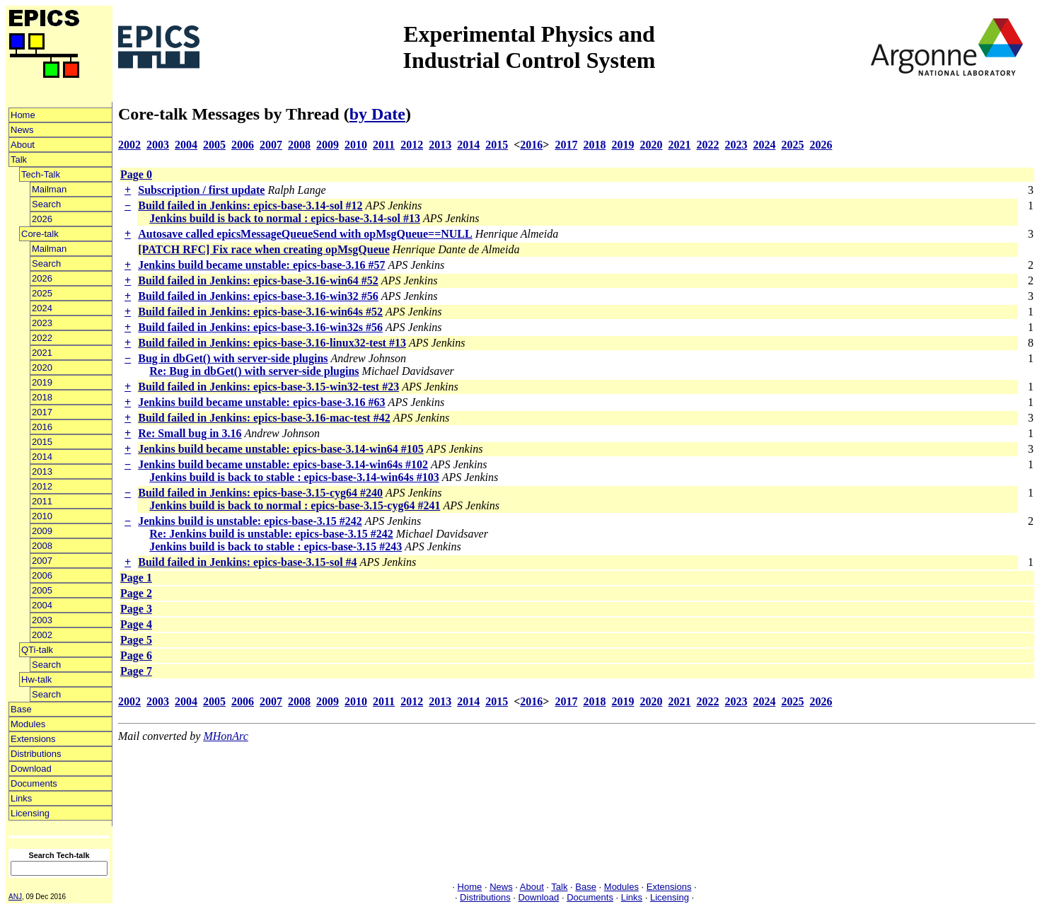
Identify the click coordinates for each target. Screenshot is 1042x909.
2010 (42, 516)
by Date (377, 114)
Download (31, 768)
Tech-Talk (40, 174)
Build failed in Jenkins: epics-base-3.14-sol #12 (250, 205)
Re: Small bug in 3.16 (189, 433)
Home (23, 115)
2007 (42, 560)
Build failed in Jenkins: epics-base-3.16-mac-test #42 (264, 418)
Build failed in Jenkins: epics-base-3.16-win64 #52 (258, 280)
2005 (42, 590)
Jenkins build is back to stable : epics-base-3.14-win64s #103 (294, 477)
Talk (19, 159)
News (22, 130)
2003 (42, 620)
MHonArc (225, 736)
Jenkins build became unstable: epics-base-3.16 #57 (261, 265)
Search (46, 204)
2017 (42, 412)
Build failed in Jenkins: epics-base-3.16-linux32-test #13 (272, 343)
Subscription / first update (201, 190)
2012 (42, 486)
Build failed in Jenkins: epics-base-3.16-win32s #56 (260, 327)
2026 (42, 219)
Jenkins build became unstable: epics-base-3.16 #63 (261, 402)
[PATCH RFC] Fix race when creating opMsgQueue (264, 249)
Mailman (49, 189)
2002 (42, 635)
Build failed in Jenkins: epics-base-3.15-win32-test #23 (268, 387)
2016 (42, 427)
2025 (42, 293)
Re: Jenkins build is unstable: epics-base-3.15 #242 (271, 534)
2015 (42, 441)
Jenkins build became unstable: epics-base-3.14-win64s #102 (283, 464)
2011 (42, 501)
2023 (42, 323)
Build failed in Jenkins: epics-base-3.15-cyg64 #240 (260, 493)
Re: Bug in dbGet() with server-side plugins (254, 371)
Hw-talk (36, 679)
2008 (42, 545)
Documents (34, 783)
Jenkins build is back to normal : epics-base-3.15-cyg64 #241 (294, 505)
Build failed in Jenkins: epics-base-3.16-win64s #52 (260, 312)
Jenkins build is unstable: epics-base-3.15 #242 (250, 521)
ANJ (15, 897)
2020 (42, 367)
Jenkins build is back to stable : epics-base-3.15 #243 (275, 546)
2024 (42, 308)
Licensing (30, 813)
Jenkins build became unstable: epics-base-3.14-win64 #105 (281, 449)
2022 (42, 337)
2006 (42, 575)
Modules (28, 724)
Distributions (36, 753)
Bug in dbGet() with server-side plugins (233, 358)
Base (21, 709)
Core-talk (40, 233)
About (23, 144)
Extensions (33, 739)
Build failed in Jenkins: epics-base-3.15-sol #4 (247, 562)
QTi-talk (37, 649)
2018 (42, 397)
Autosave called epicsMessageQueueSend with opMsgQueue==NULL (305, 234)
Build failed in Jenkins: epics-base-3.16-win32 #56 (258, 296)
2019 (42, 382)
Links (21, 798)
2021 (42, 352)
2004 (42, 605)
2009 (42, 531)
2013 (42, 471)
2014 (42, 456)
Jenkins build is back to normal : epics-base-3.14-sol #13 (284, 218)
